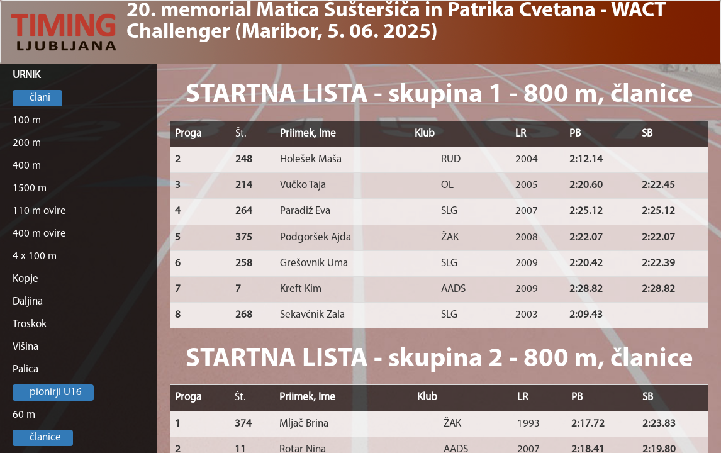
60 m (24, 415)
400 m (27, 165)
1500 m (30, 188)
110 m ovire (39, 211)
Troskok (30, 324)
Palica (25, 369)
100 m (27, 120)
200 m (27, 143)
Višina (25, 347)
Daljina (28, 301)
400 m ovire (39, 233)
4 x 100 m (35, 256)
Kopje (25, 279)
